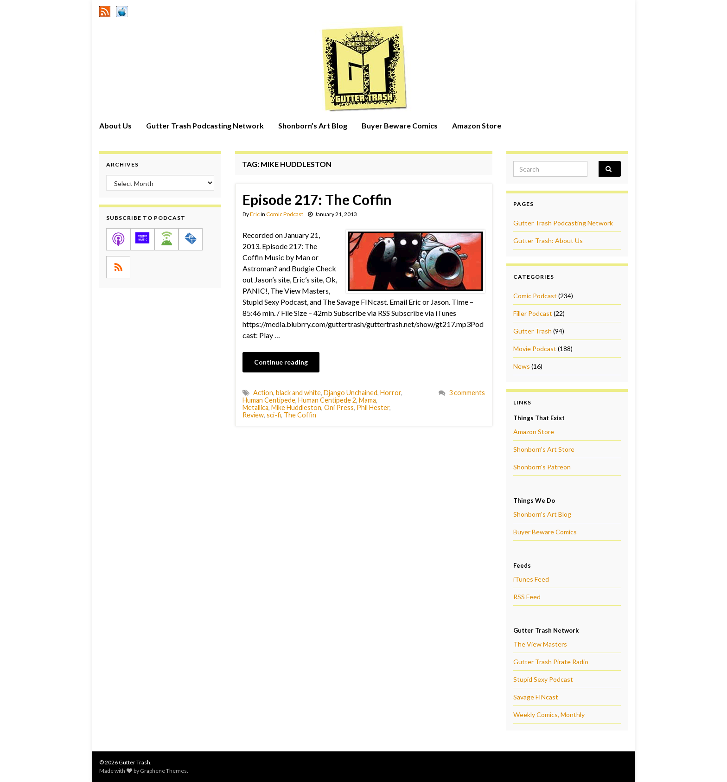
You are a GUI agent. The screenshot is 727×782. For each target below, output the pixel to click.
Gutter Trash (532, 331)
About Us (115, 125)
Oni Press (339, 407)
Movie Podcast (534, 349)
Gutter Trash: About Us (548, 240)
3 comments (467, 393)
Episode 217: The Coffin (317, 199)
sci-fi (274, 415)
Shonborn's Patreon (542, 467)
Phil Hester (373, 407)
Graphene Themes (163, 770)
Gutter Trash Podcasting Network (205, 125)
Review (253, 415)
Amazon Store (476, 125)
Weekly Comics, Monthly (549, 714)
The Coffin (300, 415)
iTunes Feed (531, 579)
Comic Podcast (284, 214)
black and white (298, 393)
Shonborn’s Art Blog (312, 125)
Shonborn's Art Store (543, 449)
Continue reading (281, 362)
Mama (367, 400)
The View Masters (540, 644)
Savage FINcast (535, 697)
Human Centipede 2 (327, 400)
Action (263, 393)
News (521, 366)
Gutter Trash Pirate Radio (550, 662)
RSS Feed (527, 597)
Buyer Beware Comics (400, 125)
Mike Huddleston (296, 407)
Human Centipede (268, 400)
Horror (390, 393)
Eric (255, 214)
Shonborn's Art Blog (542, 514)
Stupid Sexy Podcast (543, 679)
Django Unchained (350, 393)
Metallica (255, 407)
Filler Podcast (532, 313)
